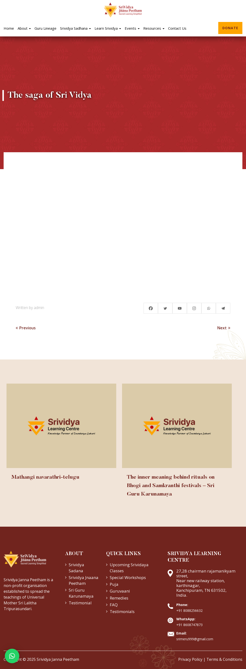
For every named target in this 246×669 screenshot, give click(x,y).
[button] (12, 656)
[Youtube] (179, 308)
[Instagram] (194, 308)
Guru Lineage (45, 28)
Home (9, 28)
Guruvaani (120, 591)
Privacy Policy (190, 659)
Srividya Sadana (76, 567)
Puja (114, 584)
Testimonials (122, 611)
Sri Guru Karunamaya (81, 593)
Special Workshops (128, 577)
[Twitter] (165, 308)
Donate (230, 28)
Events (132, 28)
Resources (153, 28)
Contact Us (177, 28)
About (24, 28)
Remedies (119, 598)
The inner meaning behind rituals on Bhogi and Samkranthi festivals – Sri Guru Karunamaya (171, 486)
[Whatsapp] (208, 308)
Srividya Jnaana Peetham (83, 580)
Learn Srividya (108, 28)
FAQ (114, 604)
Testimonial (80, 603)
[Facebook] (151, 308)
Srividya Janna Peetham (58, 659)
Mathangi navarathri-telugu (45, 477)
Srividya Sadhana (75, 28)
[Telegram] (223, 308)
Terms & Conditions (224, 659)
